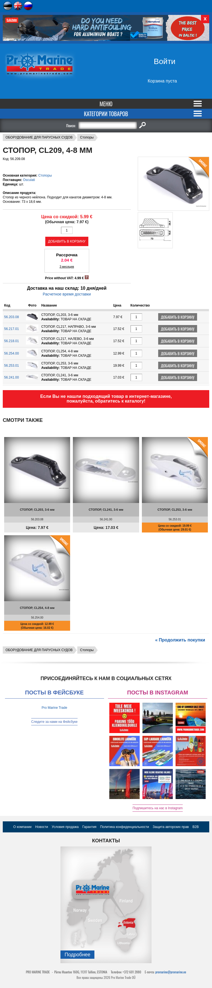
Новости (41, 827)
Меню (106, 104)
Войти (164, 61)
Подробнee (77, 954)
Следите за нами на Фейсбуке (54, 722)
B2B (195, 827)
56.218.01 (11, 341)
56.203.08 (11, 317)
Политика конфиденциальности (124, 827)
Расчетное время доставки (67, 294)
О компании (22, 827)
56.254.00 (11, 353)
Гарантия (89, 827)
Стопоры (87, 137)
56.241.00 (11, 377)
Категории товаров (106, 114)
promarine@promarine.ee (170, 972)
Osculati (29, 180)
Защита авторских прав (171, 827)
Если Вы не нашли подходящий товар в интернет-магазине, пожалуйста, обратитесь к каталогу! (106, 398)
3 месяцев (67, 266)
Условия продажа (65, 827)
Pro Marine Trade (54, 708)
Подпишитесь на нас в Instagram (157, 808)
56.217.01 (11, 329)
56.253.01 (11, 365)
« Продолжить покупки (180, 640)
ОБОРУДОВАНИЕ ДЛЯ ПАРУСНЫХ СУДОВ (39, 137)
